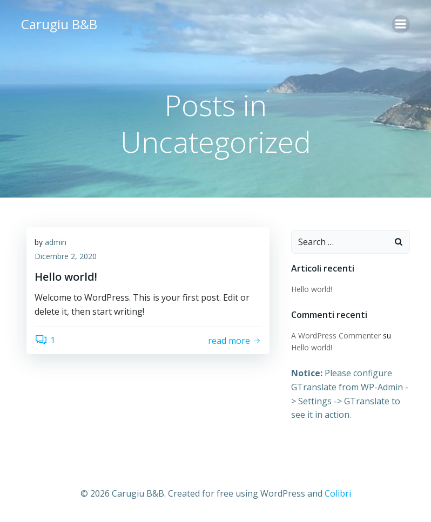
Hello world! (311, 289)
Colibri (338, 493)
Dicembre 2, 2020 (66, 256)
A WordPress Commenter (336, 335)
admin (55, 242)
